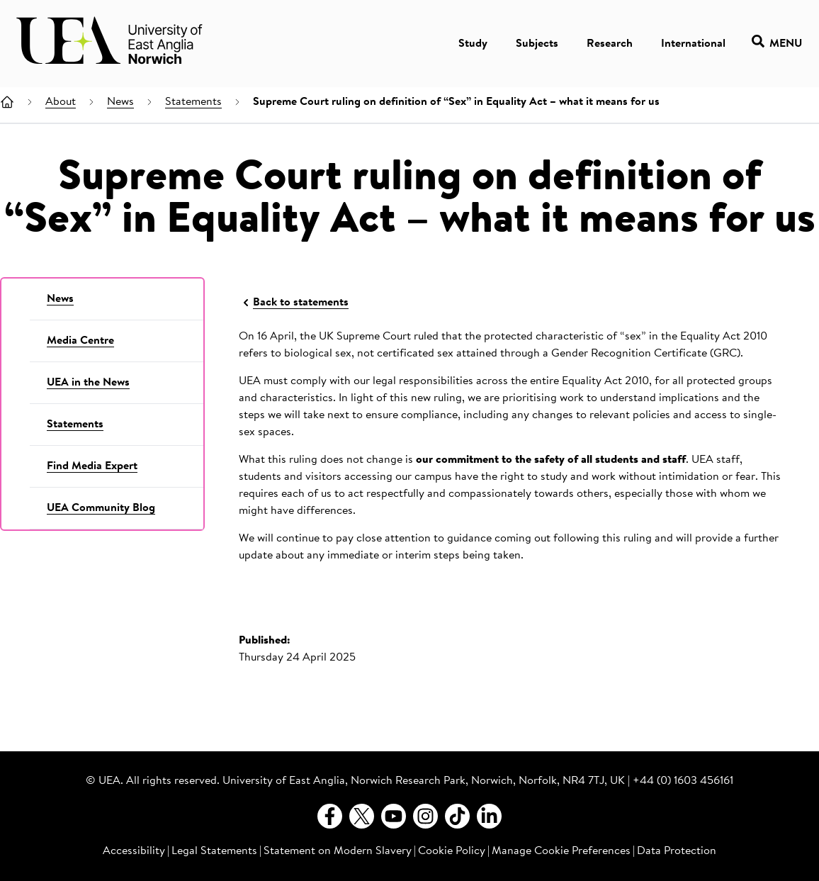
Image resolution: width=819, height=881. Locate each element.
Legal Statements (214, 851)
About (60, 102)
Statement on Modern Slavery (338, 851)
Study (472, 44)
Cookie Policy (451, 851)
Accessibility (134, 851)
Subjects (537, 44)
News (120, 102)
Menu (777, 43)
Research (610, 44)
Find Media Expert (92, 466)
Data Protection (676, 851)
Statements (193, 102)
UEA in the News (88, 382)
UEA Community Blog (101, 508)
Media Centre (80, 341)
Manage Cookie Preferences (561, 851)
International (693, 44)
